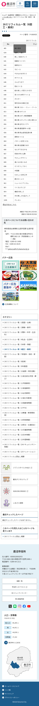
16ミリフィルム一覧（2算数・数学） (18, 327)
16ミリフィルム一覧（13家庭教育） (17, 388)
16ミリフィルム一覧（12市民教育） (17, 383)
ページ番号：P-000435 (28, 34)
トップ (4, 15)
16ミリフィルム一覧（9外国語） (16, 366)
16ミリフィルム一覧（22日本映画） (17, 434)
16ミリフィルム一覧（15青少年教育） (18, 398)
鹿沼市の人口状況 (14, 643)
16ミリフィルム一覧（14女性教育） (17, 393)
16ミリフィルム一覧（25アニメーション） (20, 451)
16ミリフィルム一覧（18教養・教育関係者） (19, 413)
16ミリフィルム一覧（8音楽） (15, 361)
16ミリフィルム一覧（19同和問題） (17, 420)
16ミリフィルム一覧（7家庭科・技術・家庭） (19, 355)
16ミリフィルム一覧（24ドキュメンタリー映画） (20, 445)
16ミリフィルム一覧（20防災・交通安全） (20, 424)
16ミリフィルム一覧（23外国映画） (17, 439)
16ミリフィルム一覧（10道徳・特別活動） (20, 371)
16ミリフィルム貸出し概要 (14, 456)
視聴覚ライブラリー (21, 15)
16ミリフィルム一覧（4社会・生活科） (19, 339)
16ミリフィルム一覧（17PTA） (16, 407)
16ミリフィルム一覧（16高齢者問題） (18, 403)
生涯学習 (11, 15)
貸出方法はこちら (9, 204)
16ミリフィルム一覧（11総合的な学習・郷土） (20, 377)
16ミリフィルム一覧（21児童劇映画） (18, 429)
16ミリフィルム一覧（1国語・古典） (18, 322)
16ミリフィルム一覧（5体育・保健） (18, 344)
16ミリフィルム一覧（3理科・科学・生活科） (19, 333)
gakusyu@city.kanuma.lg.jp (18, 249)
